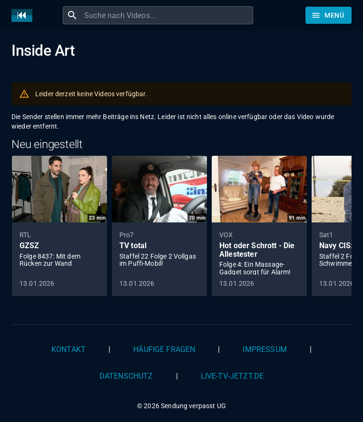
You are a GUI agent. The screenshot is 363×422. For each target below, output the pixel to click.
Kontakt (68, 349)
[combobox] (167, 15)
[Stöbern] (328, 15)
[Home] (24, 15)
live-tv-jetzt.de (232, 376)
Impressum (264, 349)
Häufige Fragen (164, 349)
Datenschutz (126, 376)
